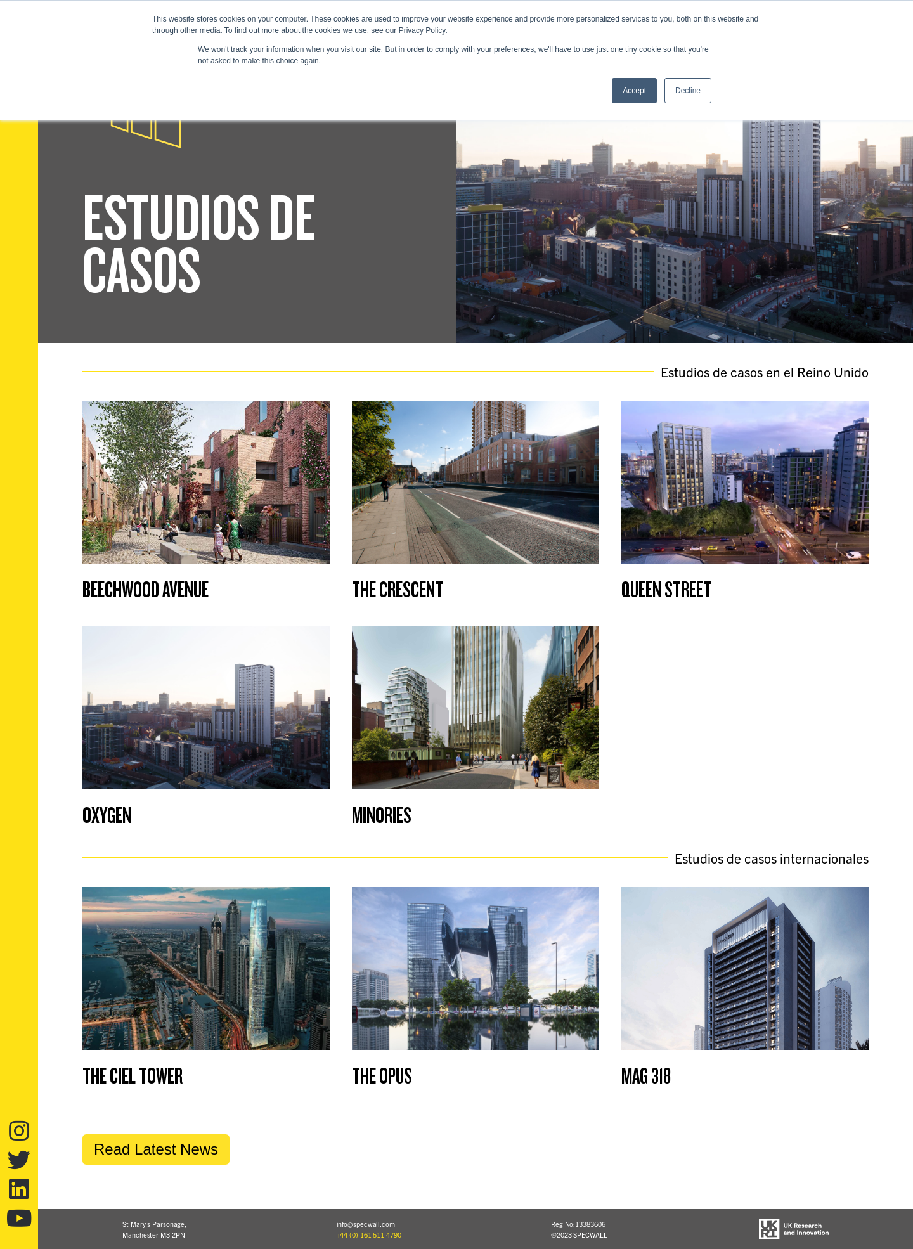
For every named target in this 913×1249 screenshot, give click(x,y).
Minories (381, 815)
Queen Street (666, 590)
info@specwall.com (366, 1223)
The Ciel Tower (132, 1076)
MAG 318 (646, 1076)
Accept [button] (634, 90)
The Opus (382, 1076)
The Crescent (397, 590)
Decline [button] (688, 90)
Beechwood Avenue (145, 590)
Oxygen (106, 815)
